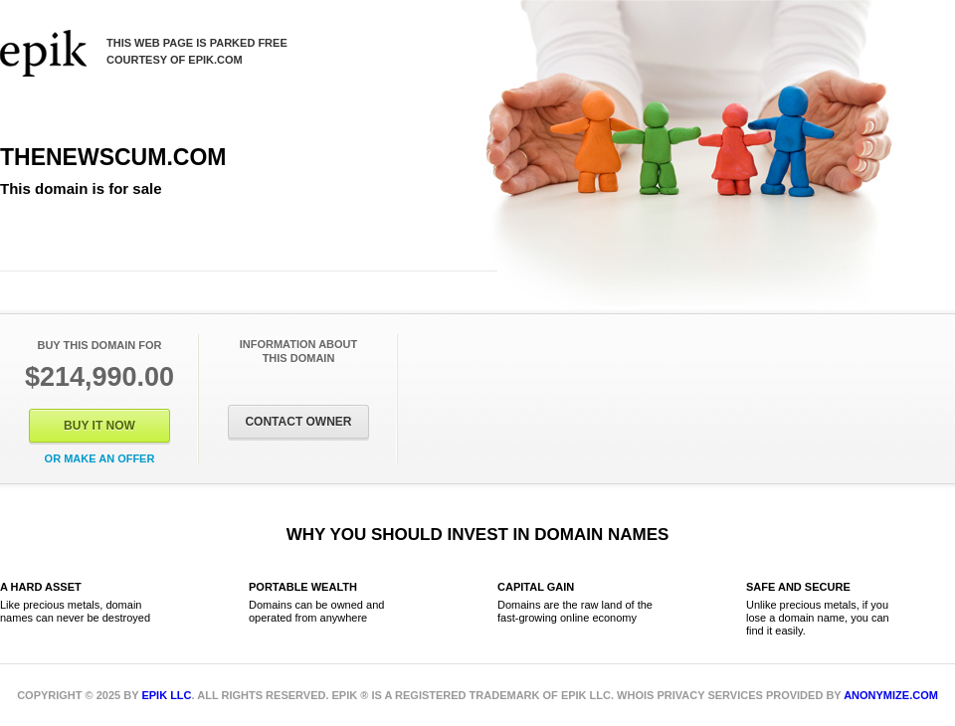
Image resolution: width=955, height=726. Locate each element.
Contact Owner (298, 422)
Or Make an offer (100, 458)
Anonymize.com (891, 695)
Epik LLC (166, 695)
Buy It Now (99, 426)
